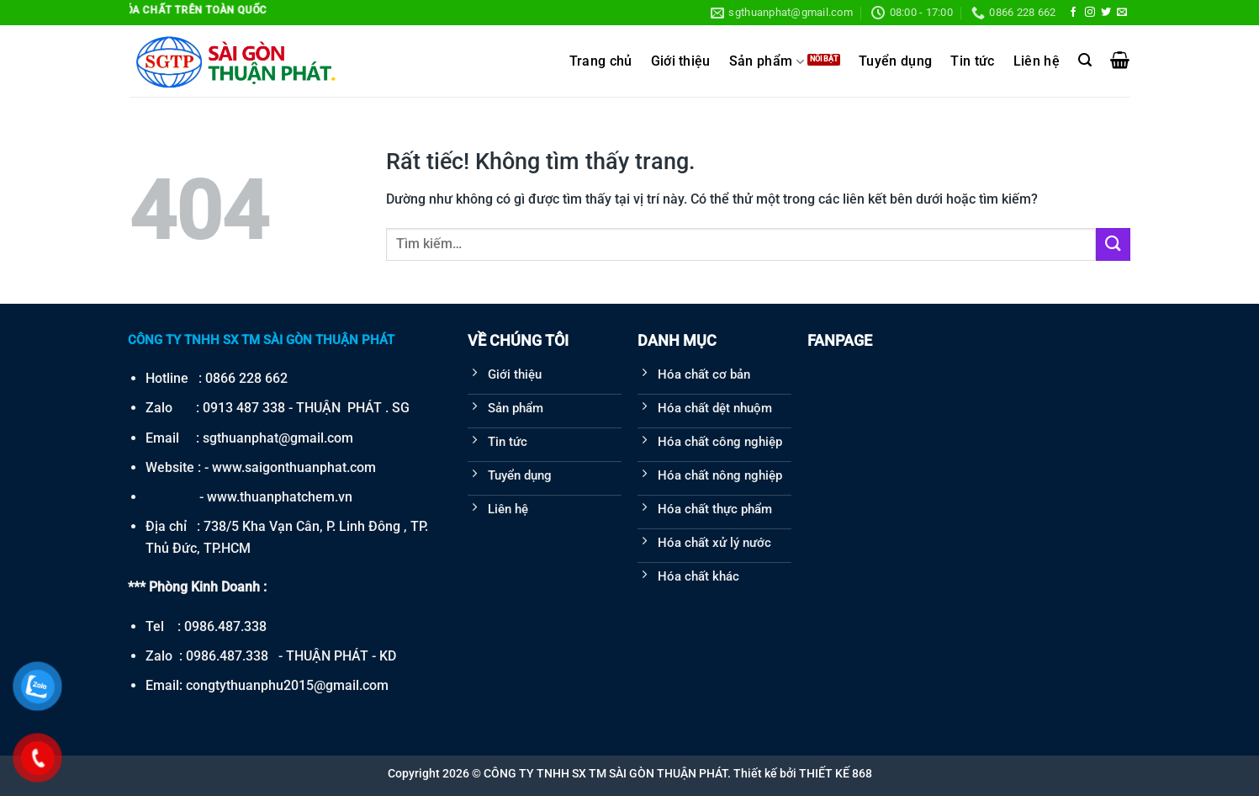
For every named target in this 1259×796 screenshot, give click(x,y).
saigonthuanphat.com (310, 467)
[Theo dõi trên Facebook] (1073, 13)
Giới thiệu (681, 61)
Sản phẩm (766, 62)
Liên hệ (1036, 61)
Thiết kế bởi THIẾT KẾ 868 (802, 773)
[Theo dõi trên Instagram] (1090, 13)
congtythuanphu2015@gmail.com (287, 685)
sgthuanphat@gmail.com (278, 438)
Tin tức (972, 61)
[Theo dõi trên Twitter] (1106, 13)
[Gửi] (1112, 244)
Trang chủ (600, 61)
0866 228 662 (246, 378)
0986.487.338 (225, 626)
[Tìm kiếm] (1085, 60)
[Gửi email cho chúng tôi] (1122, 13)
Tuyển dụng (895, 61)
